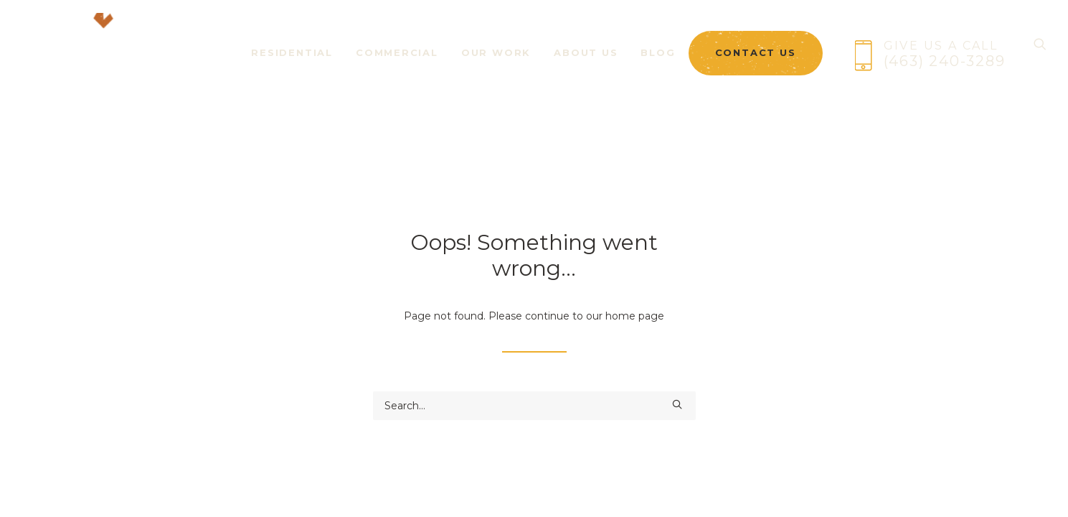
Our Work (496, 63)
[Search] (1040, 54)
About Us (586, 63)
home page (634, 315)
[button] (677, 404)
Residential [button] (292, 63)
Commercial (397, 63)
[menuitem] (292, 54)
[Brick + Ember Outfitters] (94, 54)
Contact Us (755, 64)
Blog (658, 63)
